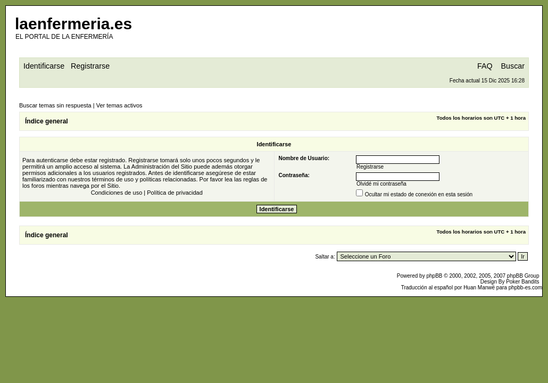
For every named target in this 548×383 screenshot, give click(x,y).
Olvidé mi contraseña (381, 184)
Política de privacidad (175, 192)
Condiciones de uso (117, 192)
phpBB (434, 276)
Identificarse (43, 66)
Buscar (513, 66)
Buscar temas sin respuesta (55, 105)
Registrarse (90, 66)
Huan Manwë (479, 287)
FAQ (485, 66)
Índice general (46, 121)
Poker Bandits (522, 282)
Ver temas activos (119, 105)
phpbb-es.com (525, 287)
